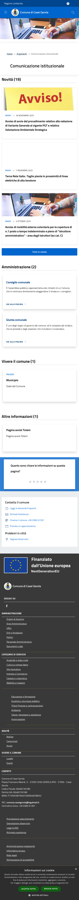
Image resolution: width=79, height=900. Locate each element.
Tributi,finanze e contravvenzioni (27, 705)
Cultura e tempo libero (17, 664)
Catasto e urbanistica (17, 678)
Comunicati (12, 741)
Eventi (10, 763)
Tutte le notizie (39, 252)
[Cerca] (73, 12)
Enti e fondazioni (15, 632)
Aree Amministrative (17, 623)
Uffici (9, 628)
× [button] (76, 869)
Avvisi (8, 115)
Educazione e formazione (23, 696)
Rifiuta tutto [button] (51, 889)
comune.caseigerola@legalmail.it (23, 802)
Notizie (10, 736)
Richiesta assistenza (16, 832)
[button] (39, 895)
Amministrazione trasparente (21, 846)
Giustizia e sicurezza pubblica (25, 701)
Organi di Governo (15, 619)
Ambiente (16, 710)
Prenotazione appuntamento (20, 819)
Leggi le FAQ (12, 828)
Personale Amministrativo (19, 641)
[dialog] (39, 883)
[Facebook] (7, 606)
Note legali (12, 855)
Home (10, 54)
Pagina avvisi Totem (18, 430)
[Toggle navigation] (5, 12)
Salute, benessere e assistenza (26, 714)
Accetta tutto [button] (28, 889)
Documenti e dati (15, 646)
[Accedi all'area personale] (68, 3)
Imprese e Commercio (17, 673)
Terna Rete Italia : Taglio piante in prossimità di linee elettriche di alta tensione (36, 178)
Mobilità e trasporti (16, 683)
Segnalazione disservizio (18, 823)
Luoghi (10, 758)
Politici (10, 637)
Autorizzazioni (18, 719)
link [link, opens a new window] (66, 883)
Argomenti (22, 54)
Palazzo (10, 374)
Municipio (12, 380)
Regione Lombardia (13, 3)
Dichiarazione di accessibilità (20, 859)
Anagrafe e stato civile (17, 660)
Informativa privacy (16, 850)
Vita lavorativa (14, 669)
